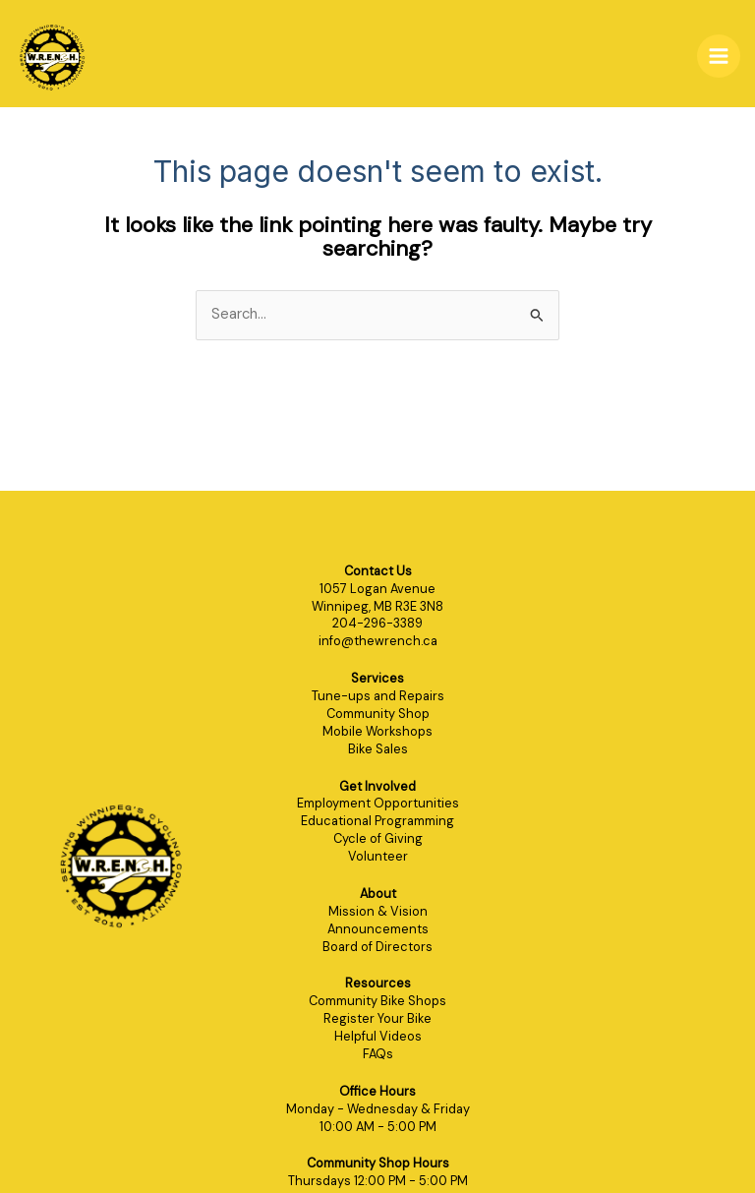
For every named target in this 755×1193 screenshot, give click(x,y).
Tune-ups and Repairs (378, 695)
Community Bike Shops (377, 1000)
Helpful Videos (378, 1036)
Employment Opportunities (378, 803)
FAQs (378, 1053)
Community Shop (378, 713)
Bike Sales (378, 749)
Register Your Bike (377, 1018)
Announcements (378, 929)
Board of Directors (377, 946)
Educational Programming (377, 820)
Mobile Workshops (377, 731)
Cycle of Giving (378, 838)
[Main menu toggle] (718, 56)
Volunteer (378, 856)
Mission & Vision (378, 911)
